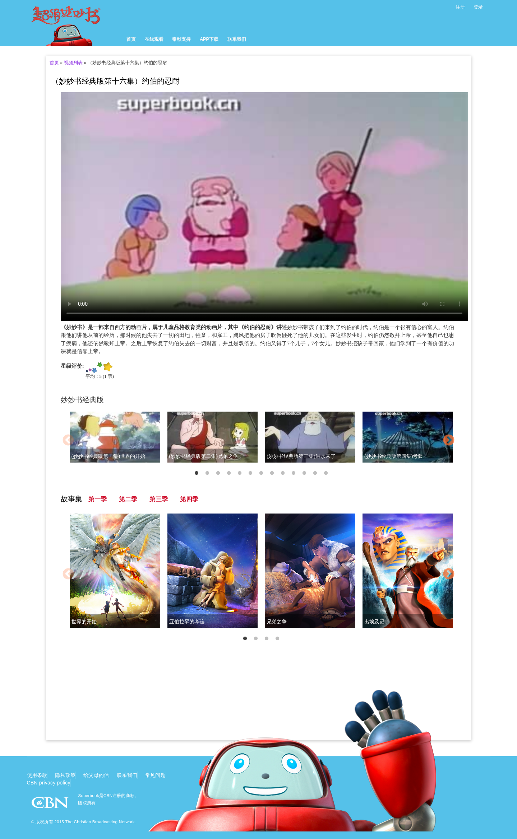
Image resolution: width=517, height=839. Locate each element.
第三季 (158, 499)
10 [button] (293, 473)
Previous (68, 440)
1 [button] (196, 473)
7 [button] (261, 473)
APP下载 (209, 39)
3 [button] (218, 473)
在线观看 (154, 39)
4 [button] (228, 473)
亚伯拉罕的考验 (186, 621)
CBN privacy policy (48, 783)
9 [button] (282, 473)
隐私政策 (65, 775)
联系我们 (236, 39)
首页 (131, 39)
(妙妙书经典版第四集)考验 (393, 456)
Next (448, 440)
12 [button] (315, 473)
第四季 (189, 499)
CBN (50, 805)
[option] (259, 441)
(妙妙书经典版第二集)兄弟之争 (203, 456)
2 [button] (207, 473)
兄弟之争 (277, 621)
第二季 (128, 499)
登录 (478, 7)
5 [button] (239, 473)
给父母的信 (96, 775)
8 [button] (272, 473)
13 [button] (325, 473)
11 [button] (304, 473)
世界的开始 (84, 621)
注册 (460, 7)
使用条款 (37, 775)
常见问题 (155, 775)
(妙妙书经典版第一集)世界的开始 (108, 456)
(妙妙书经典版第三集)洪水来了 (301, 456)
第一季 (97, 499)
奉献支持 (181, 39)
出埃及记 (374, 621)
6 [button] (250, 473)
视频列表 (73, 62)
